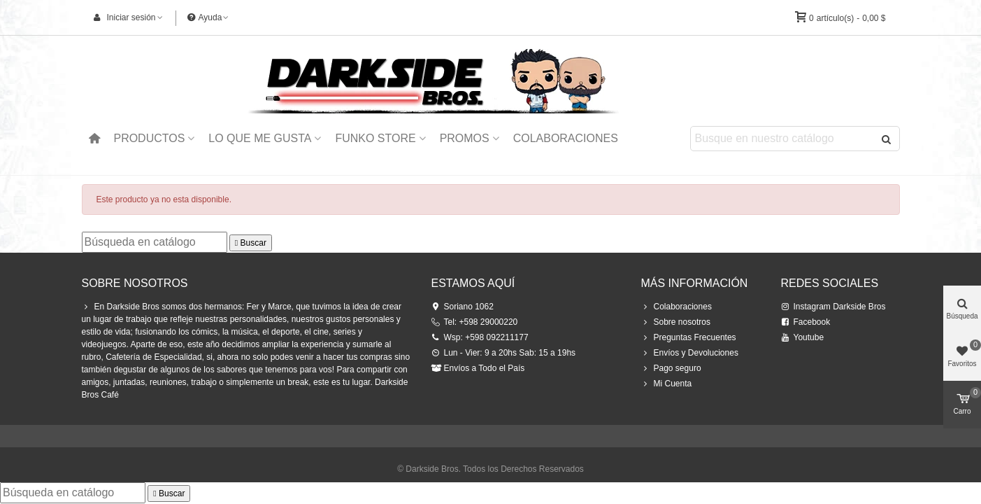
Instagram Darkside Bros (833, 306)
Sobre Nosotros (135, 283)
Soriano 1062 (462, 306)
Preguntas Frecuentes (688, 337)
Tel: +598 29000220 (474, 322)
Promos (464, 138)
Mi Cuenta (666, 383)
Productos (149, 138)
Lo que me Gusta (259, 138)
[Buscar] (154, 242)
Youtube (802, 337)
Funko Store (375, 138)
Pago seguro (671, 368)
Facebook (806, 322)
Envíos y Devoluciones (689, 352)
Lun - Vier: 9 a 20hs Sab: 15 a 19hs (503, 352)
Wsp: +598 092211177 (480, 337)
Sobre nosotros (675, 322)
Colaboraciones (565, 138)
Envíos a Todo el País (478, 368)
